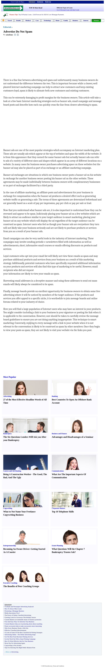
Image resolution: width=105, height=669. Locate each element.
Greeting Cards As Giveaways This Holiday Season (20, 617)
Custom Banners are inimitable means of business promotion (23, 619)
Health (18, 20)
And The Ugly (14, 477)
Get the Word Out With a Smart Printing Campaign (20, 639)
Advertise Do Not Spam (17, 31)
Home (57, 20)
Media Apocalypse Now (12, 613)
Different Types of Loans (65, 8)
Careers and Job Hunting (12, 471)
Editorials (7, 27)
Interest (85, 20)
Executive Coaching (10, 583)
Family (65, 20)
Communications (58, 471)
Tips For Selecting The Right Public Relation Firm (20, 647)
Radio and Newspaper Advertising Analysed (20, 606)
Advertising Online (10, 634)
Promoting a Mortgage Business (14, 611)
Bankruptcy (7, 434)
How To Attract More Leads (13, 609)
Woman (96, 20)
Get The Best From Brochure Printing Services (19, 637)
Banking (55, 396)
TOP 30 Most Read (35, 8)
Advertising (7, 396)
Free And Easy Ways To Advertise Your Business (19, 621)
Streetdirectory (48, 666)
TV (5, 606)
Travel (10, 20)
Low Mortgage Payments (56, 14)
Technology (47, 20)
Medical (28, 20)
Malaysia (48, 1)
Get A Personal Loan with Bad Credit (68, 10)
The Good (37, 474)
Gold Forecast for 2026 (40, 14)
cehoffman (9, 34)
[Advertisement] (26, 58)
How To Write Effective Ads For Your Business (19, 641)
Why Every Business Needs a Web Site (16, 628)
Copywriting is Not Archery (13, 645)
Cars (37, 20)
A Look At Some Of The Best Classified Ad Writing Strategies (23, 632)
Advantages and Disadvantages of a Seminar (72, 437)
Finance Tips (13, 14)
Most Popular (9, 377)
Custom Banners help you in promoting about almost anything (23, 624)
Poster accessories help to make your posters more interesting (23, 626)
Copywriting (7, 508)
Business (75, 20)
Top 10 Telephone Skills (63, 511)
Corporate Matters (58, 508)
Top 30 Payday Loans (25, 14)
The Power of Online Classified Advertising (18, 615)
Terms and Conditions (58, 666)
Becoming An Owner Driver (16, 549)
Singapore (32, 1)
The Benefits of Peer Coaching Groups (21, 586)
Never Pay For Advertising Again (15, 643)
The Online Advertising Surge (27, 634)
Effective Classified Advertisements (15, 630)
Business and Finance (59, 434)
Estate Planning (57, 546)
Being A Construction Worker (17, 474)
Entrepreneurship (9, 546)
